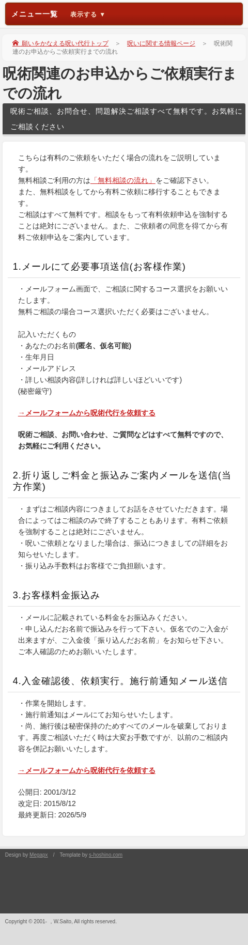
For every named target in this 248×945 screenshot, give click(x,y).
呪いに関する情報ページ (161, 43)
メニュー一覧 (58, 14)
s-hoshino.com (105, 855)
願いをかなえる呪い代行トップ (60, 43)
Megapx (38, 855)
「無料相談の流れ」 (123, 180)
